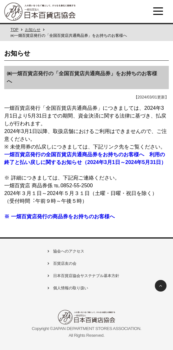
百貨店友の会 (61, 263)
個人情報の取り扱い (67, 288)
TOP (14, 29)
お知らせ (32, 29)
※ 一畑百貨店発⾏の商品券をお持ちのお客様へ (59, 216)
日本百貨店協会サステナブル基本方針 (82, 275)
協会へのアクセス (65, 251)
